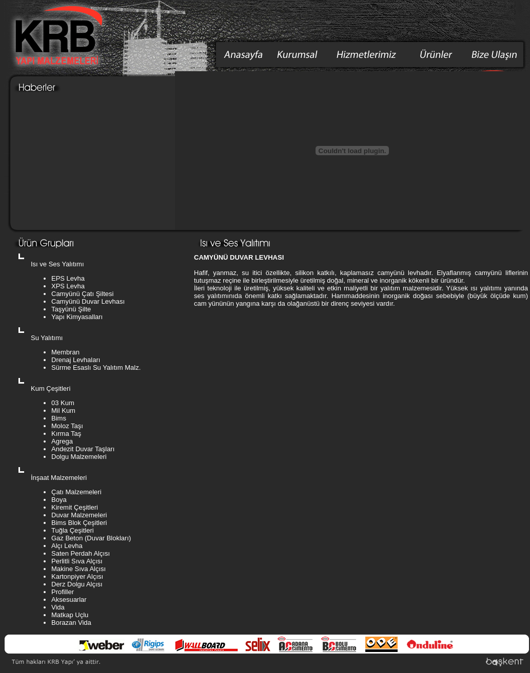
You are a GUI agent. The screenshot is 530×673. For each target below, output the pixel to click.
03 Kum (62, 403)
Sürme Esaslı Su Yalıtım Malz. (96, 367)
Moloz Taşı (67, 426)
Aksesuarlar (69, 599)
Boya (59, 499)
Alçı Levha (67, 546)
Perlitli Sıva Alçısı (77, 561)
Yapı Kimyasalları (77, 317)
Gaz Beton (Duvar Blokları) (91, 538)
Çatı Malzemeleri (76, 492)
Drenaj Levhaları (75, 360)
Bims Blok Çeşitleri (79, 523)
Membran (65, 352)
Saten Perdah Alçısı (80, 553)
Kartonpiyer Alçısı (77, 576)
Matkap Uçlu (69, 615)
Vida (58, 607)
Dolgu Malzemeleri (79, 456)
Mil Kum (63, 410)
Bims (58, 418)
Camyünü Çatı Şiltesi (82, 294)
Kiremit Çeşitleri (74, 507)
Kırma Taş (66, 433)
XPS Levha (68, 286)
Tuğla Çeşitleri (72, 530)
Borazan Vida (71, 622)
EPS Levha (68, 278)
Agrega (62, 441)
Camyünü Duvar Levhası (88, 301)
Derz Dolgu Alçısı (77, 584)
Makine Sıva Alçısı (78, 569)
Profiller (62, 592)
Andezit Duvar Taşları (82, 449)
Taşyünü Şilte (71, 309)
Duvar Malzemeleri (79, 515)
